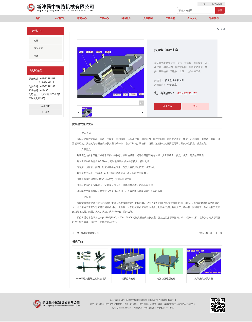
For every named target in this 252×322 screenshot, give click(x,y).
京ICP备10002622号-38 (121, 308)
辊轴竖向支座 (128, 278)
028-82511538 (47, 78)
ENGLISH (217, 3)
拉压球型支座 (206, 233)
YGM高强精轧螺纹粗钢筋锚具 (90, 278)
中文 (203, 3)
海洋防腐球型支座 (90, 233)
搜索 (220, 10)
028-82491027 (46, 82)
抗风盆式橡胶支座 (203, 278)
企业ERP (45, 106)
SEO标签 (170, 307)
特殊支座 (172, 84)
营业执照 (161, 308)
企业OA (45, 112)
